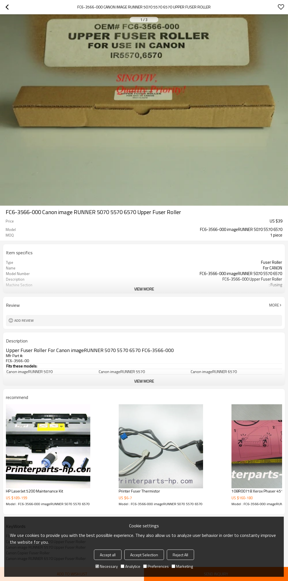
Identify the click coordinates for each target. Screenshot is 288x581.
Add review (24, 320)
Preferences (156, 566)
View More (144, 289)
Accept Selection (144, 555)
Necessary (106, 566)
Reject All (180, 555)
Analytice (130, 566)
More (274, 305)
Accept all (108, 555)
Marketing (182, 566)
